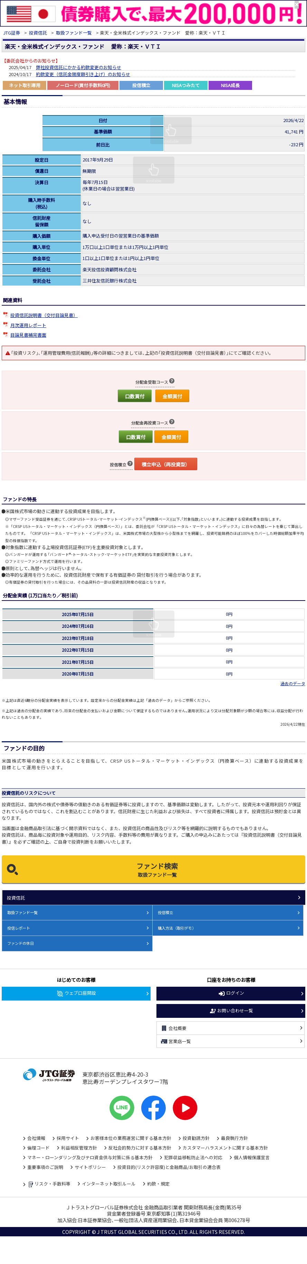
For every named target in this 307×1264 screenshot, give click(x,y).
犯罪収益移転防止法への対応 (193, 1157)
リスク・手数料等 (49, 1184)
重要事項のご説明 (45, 1167)
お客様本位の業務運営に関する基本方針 (130, 1138)
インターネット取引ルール (109, 1183)
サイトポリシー (90, 1167)
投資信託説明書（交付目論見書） (44, 315)
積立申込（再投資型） (166, 464)
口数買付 (134, 396)
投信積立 (165, 912)
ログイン (231, 993)
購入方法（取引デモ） (177, 928)
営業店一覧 (175, 1041)
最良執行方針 (234, 1138)
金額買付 (172, 396)
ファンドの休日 (20, 943)
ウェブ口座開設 (76, 993)
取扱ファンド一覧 (74, 32)
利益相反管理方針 (79, 1147)
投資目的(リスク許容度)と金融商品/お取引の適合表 (169, 1167)
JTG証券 (11, 32)
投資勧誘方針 (196, 1138)
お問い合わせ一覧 (231, 1011)
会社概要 (173, 1028)
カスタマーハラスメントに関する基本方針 (225, 1147)
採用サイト (68, 1138)
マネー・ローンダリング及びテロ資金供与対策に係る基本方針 (90, 1157)
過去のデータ (292, 683)
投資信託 (38, 32)
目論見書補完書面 (28, 335)
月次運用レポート (28, 325)
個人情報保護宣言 (252, 1157)
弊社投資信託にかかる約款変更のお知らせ (78, 67)
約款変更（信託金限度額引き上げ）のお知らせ (83, 74)
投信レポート (18, 928)
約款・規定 (158, 1183)
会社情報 (36, 1138)
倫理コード (38, 1147)
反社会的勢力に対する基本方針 (139, 1147)
